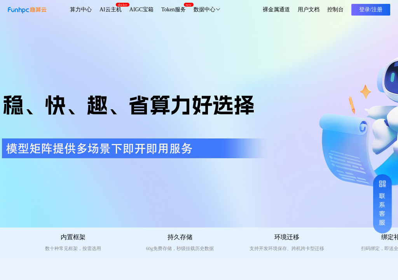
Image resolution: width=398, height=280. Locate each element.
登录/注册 (370, 9)
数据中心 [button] (207, 9)
